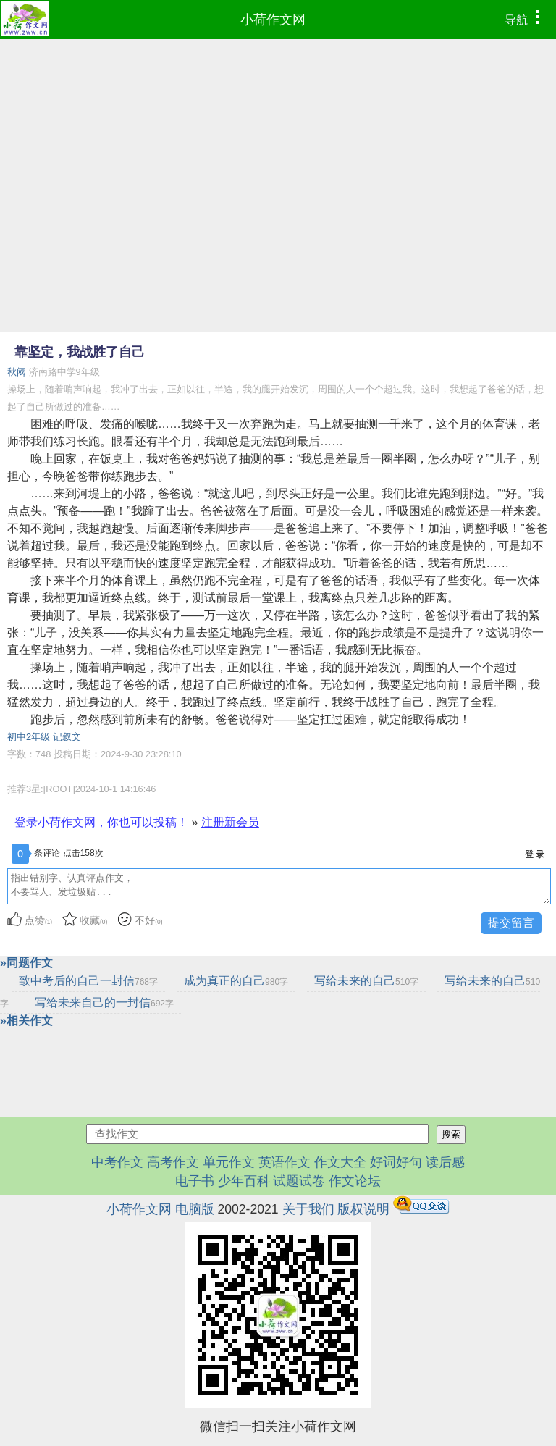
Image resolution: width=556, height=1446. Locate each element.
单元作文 (229, 1162)
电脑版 (194, 1209)
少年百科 (244, 1181)
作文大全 (340, 1162)
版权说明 (363, 1209)
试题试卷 (299, 1181)
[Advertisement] (278, 147)
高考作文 (173, 1162)
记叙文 (67, 736)
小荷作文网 (273, 19)
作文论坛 (355, 1181)
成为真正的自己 (236, 981)
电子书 (196, 1181)
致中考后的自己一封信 (88, 981)
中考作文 (117, 1162)
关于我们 (308, 1209)
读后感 (445, 1162)
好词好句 (396, 1162)
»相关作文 (26, 1020)
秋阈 (16, 371)
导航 (526, 18)
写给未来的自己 (366, 981)
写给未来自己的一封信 (104, 1002)
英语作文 (284, 1162)
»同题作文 (26, 963)
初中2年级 (28, 736)
